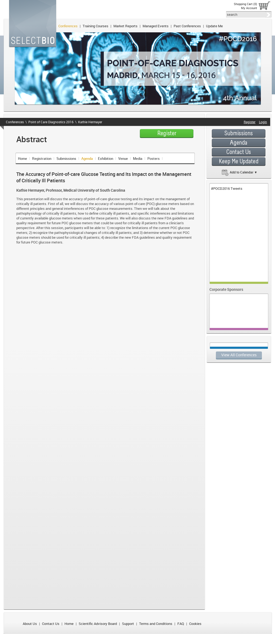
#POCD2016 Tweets (226, 188)
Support (128, 623)
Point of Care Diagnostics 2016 (51, 122)
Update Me (214, 26)
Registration (41, 158)
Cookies (195, 623)
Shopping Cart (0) (245, 4)
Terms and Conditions (155, 623)
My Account (249, 8)
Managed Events (156, 26)
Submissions (66, 158)
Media (137, 158)
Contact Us (50, 623)
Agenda (87, 158)
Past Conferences (187, 26)
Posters (153, 158)
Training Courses (95, 26)
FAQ (180, 623)
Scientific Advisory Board (98, 623)
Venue (123, 158)
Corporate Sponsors (226, 289)
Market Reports (125, 26)
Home (22, 158)
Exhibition (105, 158)
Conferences (68, 26)
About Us (30, 623)
